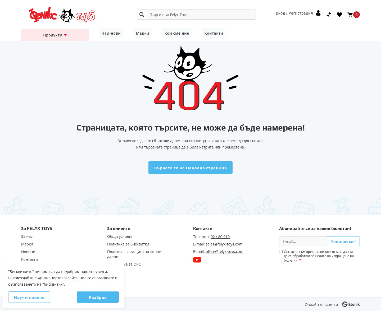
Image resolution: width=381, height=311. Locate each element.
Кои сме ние (165, 35)
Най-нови (109, 35)
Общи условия (120, 236)
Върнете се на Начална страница (190, 167)
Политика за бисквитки (128, 244)
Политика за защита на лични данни (134, 254)
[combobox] (196, 15)
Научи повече (34, 297)
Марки (136, 35)
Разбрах (92, 297)
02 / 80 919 (220, 236)
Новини (28, 251)
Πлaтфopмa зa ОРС (124, 264)
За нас (27, 236)
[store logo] (54, 14)
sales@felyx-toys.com (224, 244)
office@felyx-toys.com (224, 251)
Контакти (198, 35)
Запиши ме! (343, 241)
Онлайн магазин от (322, 304)
